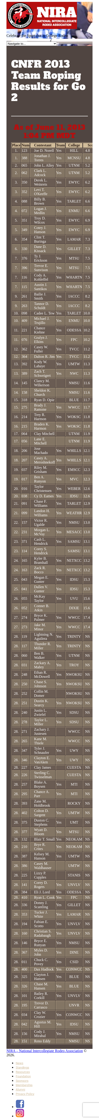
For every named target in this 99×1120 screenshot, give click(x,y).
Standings (22, 1067)
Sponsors (22, 1080)
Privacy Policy (25, 1094)
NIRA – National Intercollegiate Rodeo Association (44, 1051)
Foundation (23, 1076)
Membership (24, 1085)
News (19, 1063)
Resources (23, 1072)
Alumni (20, 1089)
